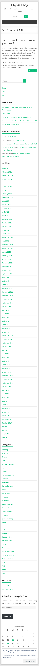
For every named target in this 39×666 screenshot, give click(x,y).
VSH (3, 566)
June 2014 (5, 394)
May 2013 (5, 434)
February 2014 (7, 408)
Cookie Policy (7, 657)
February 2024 (7, 194)
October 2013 (7, 423)
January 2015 (6, 372)
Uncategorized (7, 540)
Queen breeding (7, 519)
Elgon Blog (19, 5)
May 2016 (5, 317)
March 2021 (6, 234)
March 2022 (6, 215)
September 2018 (7, 248)
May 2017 (5, 277)
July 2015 (5, 350)
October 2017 (7, 270)
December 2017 (7, 263)
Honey (4, 490)
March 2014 (6, 405)
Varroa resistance (11, 67)
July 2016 (5, 310)
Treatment (5, 533)
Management (6, 493)
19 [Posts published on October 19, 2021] (8, 643)
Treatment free (7, 537)
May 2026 (5, 168)
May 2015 (5, 357)
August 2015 (6, 346)
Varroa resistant (7, 559)
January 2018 (6, 259)
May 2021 (5, 230)
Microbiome (6, 500)
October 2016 (7, 299)
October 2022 (7, 208)
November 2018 (7, 245)
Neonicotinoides (7, 508)
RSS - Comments (7, 589)
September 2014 (7, 383)
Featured (24, 65)
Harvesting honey (8, 486)
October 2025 (7, 179)
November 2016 (7, 296)
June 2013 (5, 430)
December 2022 (7, 205)
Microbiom (5, 497)
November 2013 (7, 419)
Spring (4, 522)
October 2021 (7, 223)
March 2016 (6, 325)
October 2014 (7, 379)
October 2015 (7, 339)
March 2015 (6, 365)
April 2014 (5, 401)
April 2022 (5, 212)
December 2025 (7, 175)
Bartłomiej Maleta (8, 147)
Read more (32, 71)
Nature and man (7, 504)
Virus (19, 67)
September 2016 (7, 303)
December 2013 (7, 416)
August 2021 (6, 226)
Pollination (5, 515)
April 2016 (5, 321)
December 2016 (7, 292)
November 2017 (7, 266)
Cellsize (4, 457)
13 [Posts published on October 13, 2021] (13, 640)
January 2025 (6, 183)
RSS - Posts (6, 585)
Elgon (19, 65)
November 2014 (7, 376)
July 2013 (5, 426)
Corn (3, 460)
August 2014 (6, 386)
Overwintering (7, 511)
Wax (3, 573)
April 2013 (5, 437)
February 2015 (7, 368)
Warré (4, 570)
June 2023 (5, 201)
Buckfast (5, 453)
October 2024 (7, 186)
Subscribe (7, 616)
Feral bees (5, 482)
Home (4, 88)
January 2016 (6, 332)
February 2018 (7, 256)
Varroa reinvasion (8, 551)
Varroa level (6, 548)
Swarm (4, 526)
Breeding (5, 450)
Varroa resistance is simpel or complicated (16, 117)
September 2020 (7, 237)
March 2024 (6, 190)
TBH (3, 530)
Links (3, 95)
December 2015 (7, 336)
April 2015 (5, 361)
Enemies (5, 471)
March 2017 (6, 285)
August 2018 (6, 252)
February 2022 (7, 219)
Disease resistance (10, 65)
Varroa (4, 544)
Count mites (6, 113)
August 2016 (6, 306)
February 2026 (7, 172)
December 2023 (7, 197)
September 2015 (7, 343)
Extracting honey (8, 475)
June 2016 (5, 314)
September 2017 (7, 274)
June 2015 (5, 354)
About (4, 91)
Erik (6, 62)
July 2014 (5, 390)
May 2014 (5, 397)
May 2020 (5, 241)
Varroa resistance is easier (11, 124)
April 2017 (5, 281)
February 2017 (7, 288)
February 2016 (7, 328)
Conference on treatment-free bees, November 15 (19, 121)
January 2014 (6, 412)
